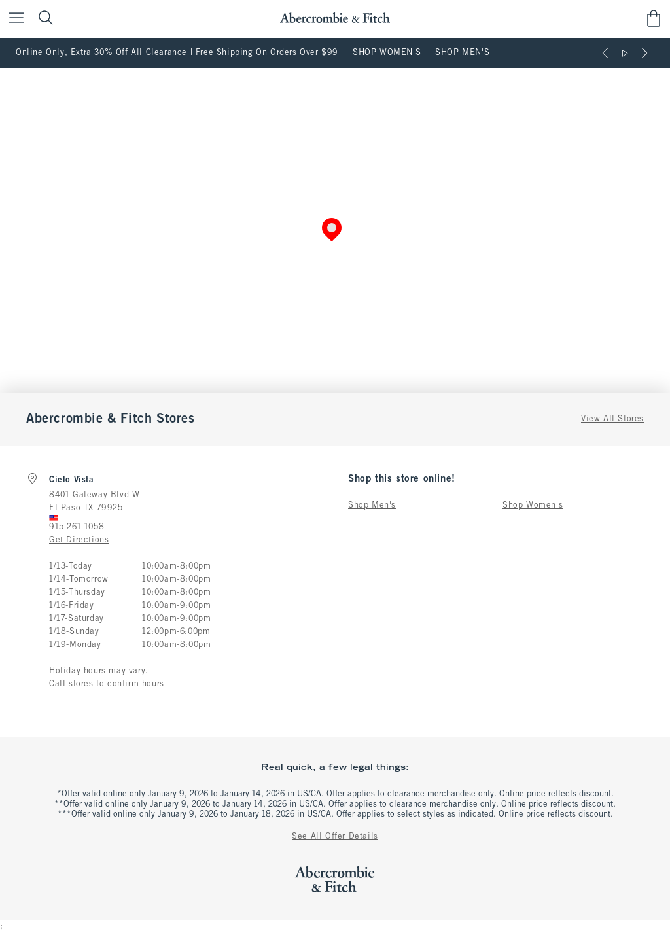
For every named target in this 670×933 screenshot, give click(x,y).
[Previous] (605, 53)
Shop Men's (372, 506)
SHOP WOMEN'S (387, 53)
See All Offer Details (335, 837)
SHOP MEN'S (462, 53)
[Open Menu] (13, 19)
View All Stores (612, 419)
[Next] (644, 53)
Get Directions (79, 540)
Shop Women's (532, 506)
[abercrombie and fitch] (334, 18)
